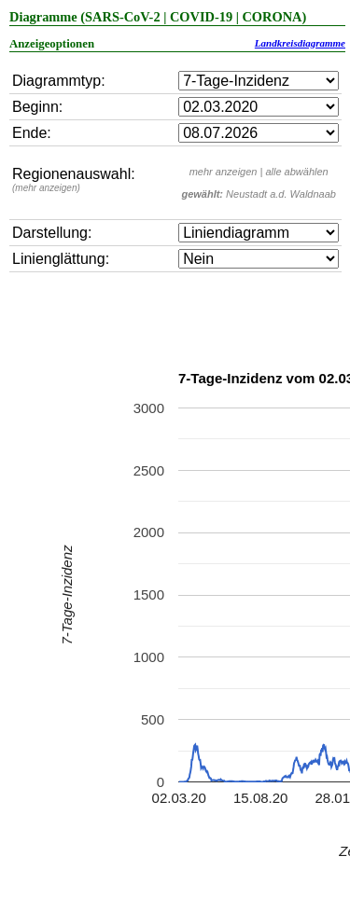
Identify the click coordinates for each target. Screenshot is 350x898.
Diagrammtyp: (58, 81)
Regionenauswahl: (73, 179)
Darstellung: (51, 233)
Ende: (31, 133)
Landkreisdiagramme (300, 42)
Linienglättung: (60, 259)
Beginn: (37, 107)
